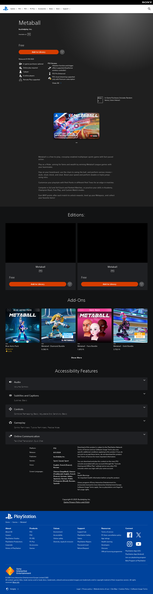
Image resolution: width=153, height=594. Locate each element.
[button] (76, 126)
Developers (105, 545)
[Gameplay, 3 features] (76, 424)
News (51, 9)
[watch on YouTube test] (93, 136)
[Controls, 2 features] (76, 411)
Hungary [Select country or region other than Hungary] (12, 589)
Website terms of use (101, 589)
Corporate (9, 545)
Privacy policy (87, 589)
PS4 (25, 9)
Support (65, 9)
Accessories (42, 9)
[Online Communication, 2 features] (76, 438)
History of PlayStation (13, 548)
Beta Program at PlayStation (135, 561)
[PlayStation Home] (5, 8)
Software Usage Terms (139, 589)
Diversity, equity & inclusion (63, 542)
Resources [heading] (106, 528)
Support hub (81, 532)
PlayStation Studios (12, 538)
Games (12, 9)
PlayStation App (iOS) (133, 551)
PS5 (19, 9)
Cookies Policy (124, 589)
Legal (78, 589)
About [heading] (8, 528)
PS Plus (32, 9)
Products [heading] (33, 528)
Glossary (104, 548)
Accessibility (57, 535)
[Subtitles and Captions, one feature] (76, 397)
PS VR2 (32, 538)
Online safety (58, 538)
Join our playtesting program (135, 557)
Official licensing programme (111, 551)
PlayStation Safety (84, 535)
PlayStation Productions (13, 542)
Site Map (114, 589)
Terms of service (107, 532)
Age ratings (105, 538)
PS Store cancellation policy (111, 535)
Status (79, 538)
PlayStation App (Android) (134, 554)
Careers (8, 535)
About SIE (8, 532)
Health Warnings (83, 475)
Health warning (106, 542)
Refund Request (83, 548)
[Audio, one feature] (76, 383)
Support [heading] (81, 528)
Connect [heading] (129, 528)
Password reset (83, 545)
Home (7, 522)
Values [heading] (56, 528)
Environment (57, 532)
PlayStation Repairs (84, 542)
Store (58, 9)
